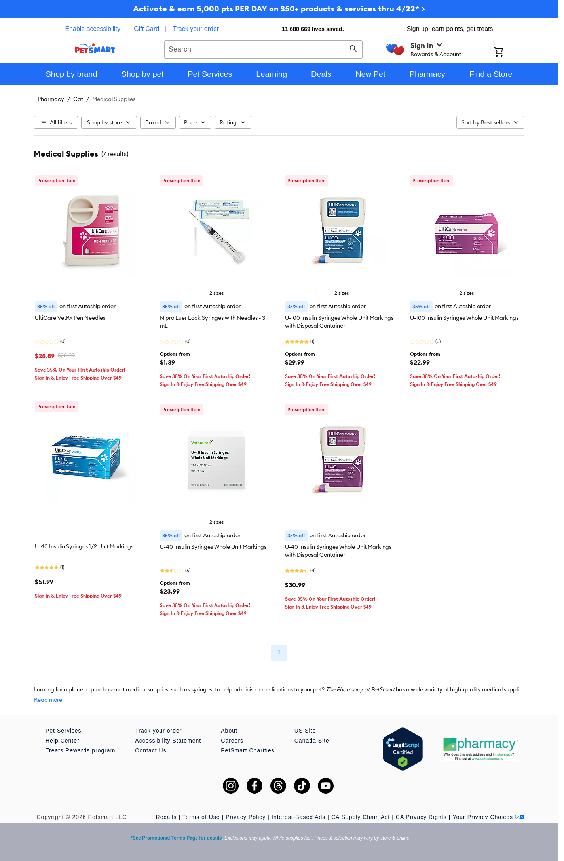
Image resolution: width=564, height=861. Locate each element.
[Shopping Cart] (509, 52)
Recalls (166, 817)
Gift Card (146, 28)
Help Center (63, 740)
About (229, 730)
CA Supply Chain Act (360, 817)
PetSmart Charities (247, 750)
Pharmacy (51, 99)
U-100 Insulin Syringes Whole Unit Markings (464, 317)
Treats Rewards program (80, 750)
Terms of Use (201, 817)
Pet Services (64, 730)
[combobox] (263, 48)
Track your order (196, 28)
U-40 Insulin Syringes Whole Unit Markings (213, 546)
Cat (78, 99)
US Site (305, 730)
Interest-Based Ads (298, 817)
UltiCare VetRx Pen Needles (70, 317)
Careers (232, 740)
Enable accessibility (92, 28)
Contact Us (150, 750)
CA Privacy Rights (421, 817)
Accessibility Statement (168, 740)
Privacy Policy (246, 817)
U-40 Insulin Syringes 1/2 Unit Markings (84, 546)
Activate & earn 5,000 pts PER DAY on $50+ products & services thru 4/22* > (279, 8)
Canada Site (311, 740)
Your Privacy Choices (488, 817)
